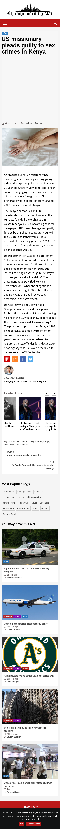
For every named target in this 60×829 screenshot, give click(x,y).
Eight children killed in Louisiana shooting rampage (26, 570)
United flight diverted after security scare (26, 624)
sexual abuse (22, 444)
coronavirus (8, 497)
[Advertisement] (30, 88)
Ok (21, 824)
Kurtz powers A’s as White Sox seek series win (29, 675)
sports (20, 497)
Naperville (23, 502)
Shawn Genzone (14, 578)
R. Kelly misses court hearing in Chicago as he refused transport (29, 426)
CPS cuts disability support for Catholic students (25, 729)
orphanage (9, 444)
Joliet (35, 508)
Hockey (45, 508)
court (34, 502)
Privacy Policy (30, 806)
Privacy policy (34, 824)
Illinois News (8, 491)
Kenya (46, 441)
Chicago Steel (9, 514)
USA (5, 33)
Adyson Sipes (13, 682)
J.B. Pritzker (8, 508)
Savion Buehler (14, 737)
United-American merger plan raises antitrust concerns (28, 784)
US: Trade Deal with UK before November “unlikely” (30, 465)
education (44, 502)
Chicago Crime (24, 491)
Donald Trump (9, 502)
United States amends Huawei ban (30, 453)
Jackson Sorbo (33, 123)
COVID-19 (38, 491)
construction (23, 508)
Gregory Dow (36, 441)
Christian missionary (19, 441)
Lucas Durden (13, 630)
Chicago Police (34, 497)
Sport (25, 669)
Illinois (17, 617)
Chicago (8, 617)
